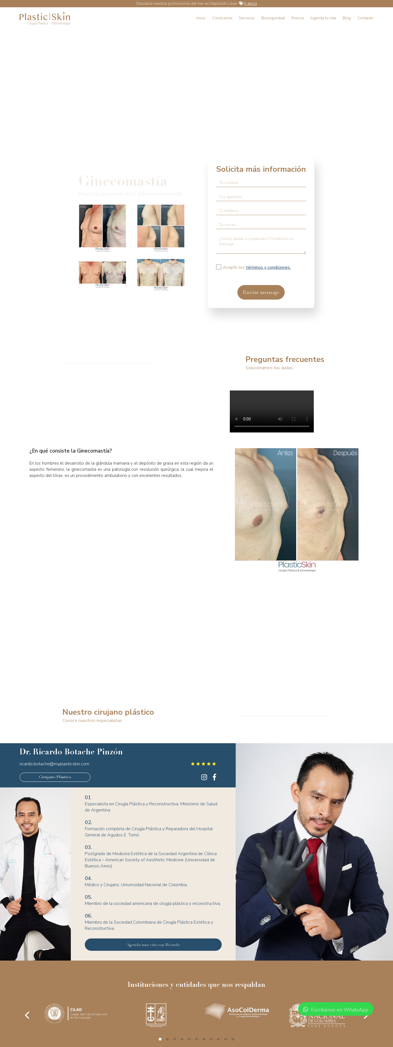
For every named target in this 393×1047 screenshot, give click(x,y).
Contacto (365, 18)
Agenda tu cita (323, 18)
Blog (347, 18)
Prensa (297, 18)
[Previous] (28, 1015)
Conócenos (222, 18)
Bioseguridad (273, 18)
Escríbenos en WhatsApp (335, 1009)
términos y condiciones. (268, 267)
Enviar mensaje (261, 292)
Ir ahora (250, 3)
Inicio (200, 18)
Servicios (247, 18)
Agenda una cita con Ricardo (153, 945)
